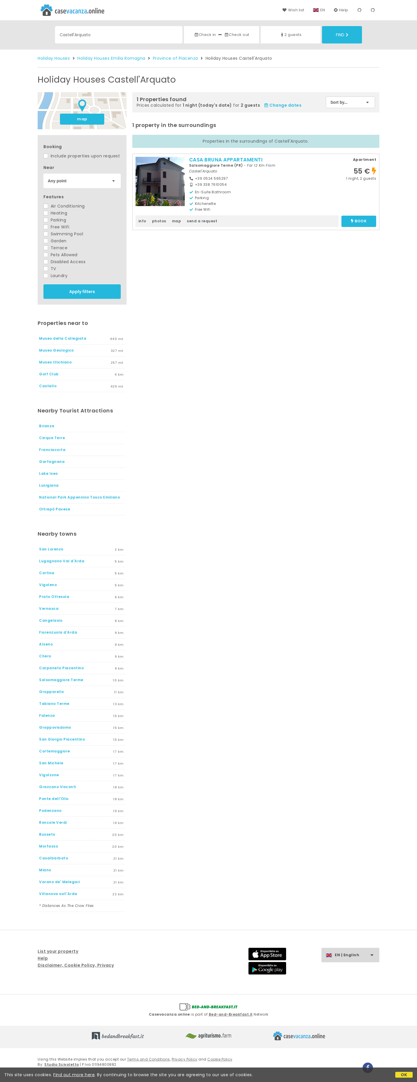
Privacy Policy (184, 1059)
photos (159, 221)
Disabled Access (64, 262)
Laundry (55, 276)
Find (342, 35)
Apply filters (82, 291)
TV (49, 269)
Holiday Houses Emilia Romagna (111, 58)
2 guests (290, 34)
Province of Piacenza (175, 58)
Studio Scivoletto (61, 1064)
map (82, 119)
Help (341, 10)
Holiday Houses (54, 58)
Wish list (293, 10)
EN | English (357, 955)
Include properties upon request (81, 156)
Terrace (55, 248)
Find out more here (74, 1075)
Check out (236, 34)
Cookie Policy (220, 1059)
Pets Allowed (60, 255)
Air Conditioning (64, 206)
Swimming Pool (63, 234)
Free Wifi (56, 227)
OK (404, 1075)
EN (322, 10)
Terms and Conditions (148, 1059)
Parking (54, 220)
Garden (55, 241)
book (359, 221)
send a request (202, 221)
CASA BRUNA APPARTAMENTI (226, 159)
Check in (205, 34)
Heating (55, 213)
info (142, 221)
